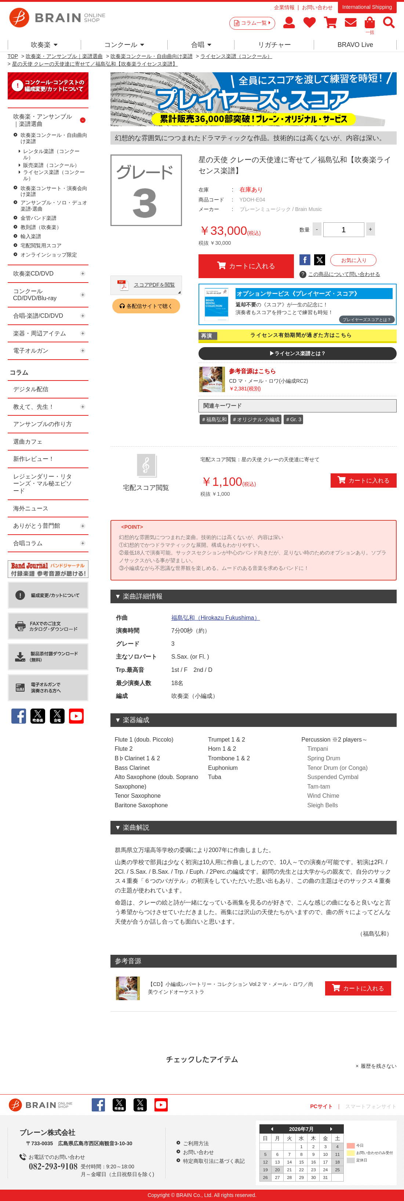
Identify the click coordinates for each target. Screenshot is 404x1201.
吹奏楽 (44, 44)
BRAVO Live (355, 44)
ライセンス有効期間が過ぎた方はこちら (301, 335)
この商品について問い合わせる (340, 274)
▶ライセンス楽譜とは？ (297, 353)
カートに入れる (246, 266)
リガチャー (274, 44)
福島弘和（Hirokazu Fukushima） (215, 618)
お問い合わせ (317, 7)
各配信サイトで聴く (150, 306)
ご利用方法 (196, 1143)
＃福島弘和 (214, 419)
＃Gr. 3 (293, 419)
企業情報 (284, 7)
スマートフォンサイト (371, 1106)
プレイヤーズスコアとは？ (367, 319)
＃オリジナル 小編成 (256, 419)
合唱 (201, 44)
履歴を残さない (379, 1066)
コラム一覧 (255, 23)
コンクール (124, 44)
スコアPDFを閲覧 (154, 285)
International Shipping (367, 7)
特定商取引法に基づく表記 (214, 1161)
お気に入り (354, 260)
